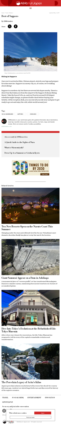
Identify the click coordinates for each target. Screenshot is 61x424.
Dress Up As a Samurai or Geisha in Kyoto (22, 153)
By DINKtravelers (7, 21)
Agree (42, 413)
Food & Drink (18, 398)
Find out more (30, 417)
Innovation (50, 398)
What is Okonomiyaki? (14, 148)
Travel (5, 398)
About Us (5, 415)
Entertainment (34, 398)
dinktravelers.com (6, 126)
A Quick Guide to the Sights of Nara (19, 142)
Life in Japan (7, 402)
